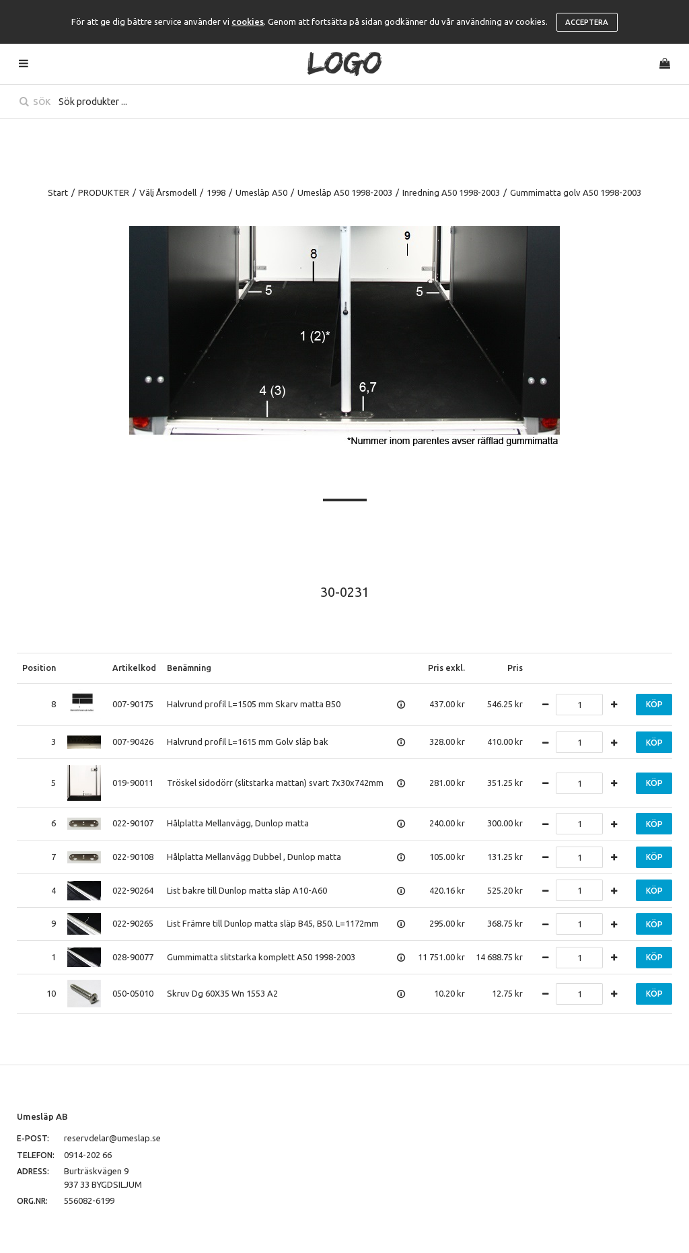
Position (39, 667)
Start (58, 192)
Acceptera (586, 22)
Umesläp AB (42, 1116)
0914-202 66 (88, 1154)
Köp (654, 704)
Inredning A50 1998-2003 (451, 192)
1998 (216, 192)
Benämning (189, 667)
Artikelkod (134, 667)
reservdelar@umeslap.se (112, 1138)
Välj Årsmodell (167, 192)
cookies (247, 21)
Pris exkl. (446, 667)
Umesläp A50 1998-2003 (344, 192)
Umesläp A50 (261, 192)
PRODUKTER (103, 192)
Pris (515, 667)
